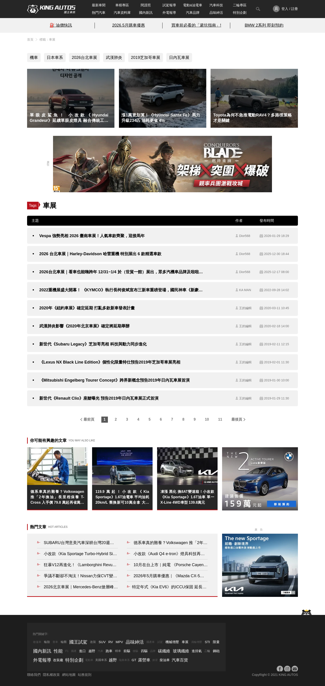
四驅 (144, 651)
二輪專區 (239, 5)
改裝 (93, 642)
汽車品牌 (193, 12)
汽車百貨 (180, 660)
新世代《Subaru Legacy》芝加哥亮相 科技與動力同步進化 (93, 344)
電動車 (89, 660)
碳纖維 (164, 651)
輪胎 (47, 642)
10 (207, 419)
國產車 (150, 642)
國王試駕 (78, 642)
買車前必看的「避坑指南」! (196, 25)
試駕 (160, 642)
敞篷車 (37, 642)
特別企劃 (239, 12)
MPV (119, 642)
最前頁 (89, 419)
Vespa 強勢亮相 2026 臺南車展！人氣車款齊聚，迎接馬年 (92, 236)
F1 (67, 651)
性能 (58, 651)
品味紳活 (216, 12)
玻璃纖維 (181, 651)
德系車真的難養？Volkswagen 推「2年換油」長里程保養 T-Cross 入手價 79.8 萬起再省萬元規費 (57, 497)
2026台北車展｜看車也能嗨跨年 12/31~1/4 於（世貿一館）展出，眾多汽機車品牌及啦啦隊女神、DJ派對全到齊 (121, 272)
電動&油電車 (192, 5)
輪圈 (64, 642)
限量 (216, 642)
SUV (102, 642)
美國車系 (101, 660)
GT (134, 660)
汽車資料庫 (122, 12)
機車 (34, 57)
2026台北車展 (84, 57)
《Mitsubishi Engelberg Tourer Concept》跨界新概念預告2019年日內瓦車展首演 (114, 380)
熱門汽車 (98, 12)
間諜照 (146, 5)
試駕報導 (169, 5)
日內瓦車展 (179, 57)
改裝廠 (58, 660)
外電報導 (169, 12)
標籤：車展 (47, 39)
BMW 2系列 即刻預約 (264, 25)
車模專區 (122, 5)
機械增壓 (172, 642)
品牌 (153, 651)
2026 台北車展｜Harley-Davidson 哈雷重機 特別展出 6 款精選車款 (100, 254)
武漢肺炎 (114, 57)
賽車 (55, 642)
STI (207, 642)
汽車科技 (216, 5)
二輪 (207, 651)
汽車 (100, 651)
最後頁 (236, 419)
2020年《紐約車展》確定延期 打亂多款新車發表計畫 (87, 308)
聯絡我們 (34, 675)
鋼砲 (216, 651)
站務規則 (84, 675)
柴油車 (165, 660)
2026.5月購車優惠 (128, 25)
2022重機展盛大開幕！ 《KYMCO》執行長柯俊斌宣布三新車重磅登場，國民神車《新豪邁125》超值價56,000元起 (121, 290)
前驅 (126, 651)
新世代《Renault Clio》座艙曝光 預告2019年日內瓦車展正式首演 (98, 398)
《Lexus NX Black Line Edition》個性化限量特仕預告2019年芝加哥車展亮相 (109, 362)
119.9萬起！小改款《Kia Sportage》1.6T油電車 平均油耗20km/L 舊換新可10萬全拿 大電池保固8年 (122, 497)
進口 (82, 651)
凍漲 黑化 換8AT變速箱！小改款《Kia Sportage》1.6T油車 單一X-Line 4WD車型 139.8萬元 (187, 497)
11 (220, 419)
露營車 (144, 660)
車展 (185, 642)
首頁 (30, 39)
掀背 (155, 660)
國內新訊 (146, 12)
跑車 (109, 651)
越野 (91, 651)
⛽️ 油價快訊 (61, 25)
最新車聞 (98, 5)
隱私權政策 (51, 675)
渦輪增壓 (196, 642)
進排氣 (197, 651)
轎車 (118, 651)
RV (110, 642)
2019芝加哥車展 (145, 57)
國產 (74, 651)
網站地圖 (69, 675)
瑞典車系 (124, 660)
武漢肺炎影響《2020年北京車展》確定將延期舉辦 (84, 326)
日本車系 (55, 57)
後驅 (135, 651)
